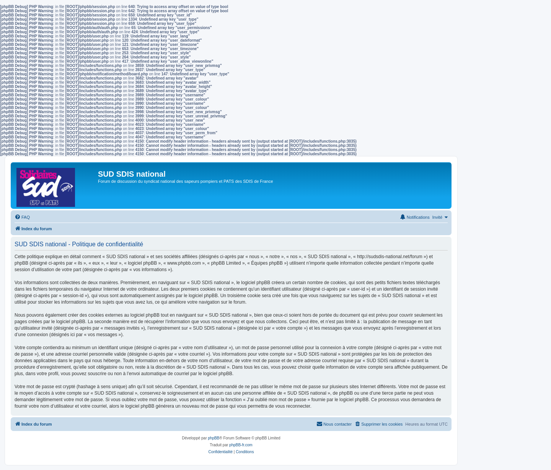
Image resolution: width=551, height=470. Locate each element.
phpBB (213, 438)
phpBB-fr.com (241, 445)
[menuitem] (22, 217)
